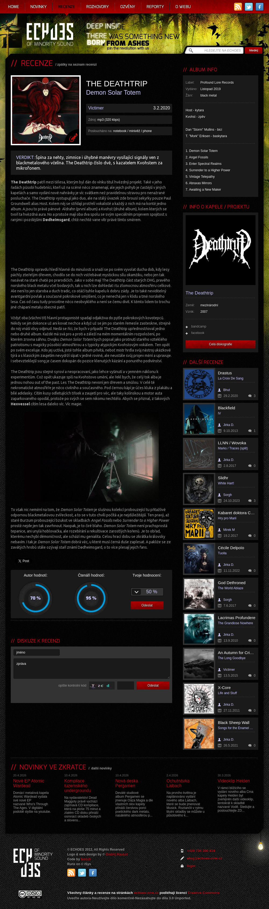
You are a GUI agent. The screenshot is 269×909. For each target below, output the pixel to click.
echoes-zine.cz (146, 893)
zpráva (91, 668)
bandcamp (198, 326)
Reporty (155, 6)
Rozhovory (97, 6)
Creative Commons (204, 893)
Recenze (66, 6)
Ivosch (86, 859)
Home (13, 6)
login (191, 866)
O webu (183, 6)
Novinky (38, 6)
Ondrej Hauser (117, 854)
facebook (197, 333)
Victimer (96, 108)
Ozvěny (127, 6)
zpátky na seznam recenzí (77, 64)
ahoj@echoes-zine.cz (204, 858)
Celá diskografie (220, 344)
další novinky (101, 768)
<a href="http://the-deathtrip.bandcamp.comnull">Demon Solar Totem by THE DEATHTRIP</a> (91, 244)
